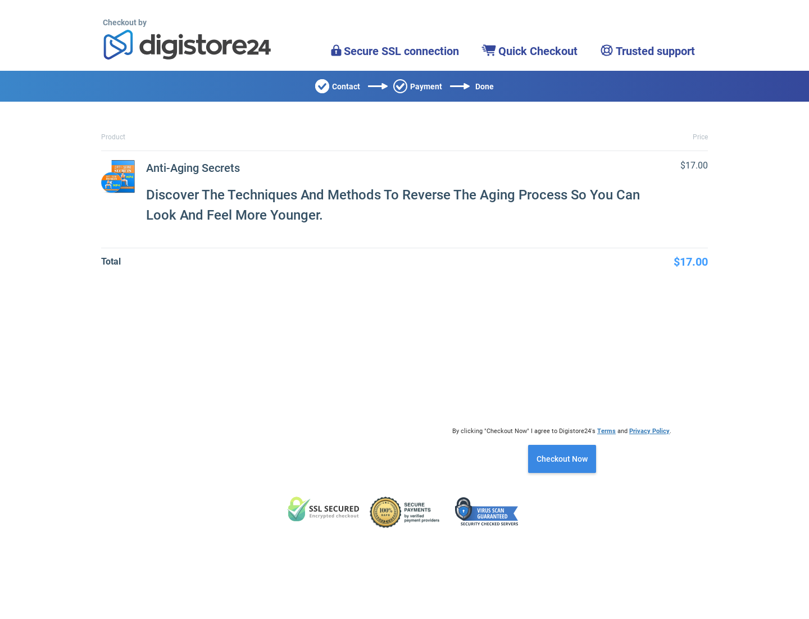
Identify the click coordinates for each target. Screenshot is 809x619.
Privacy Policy (649, 431)
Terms (606, 431)
